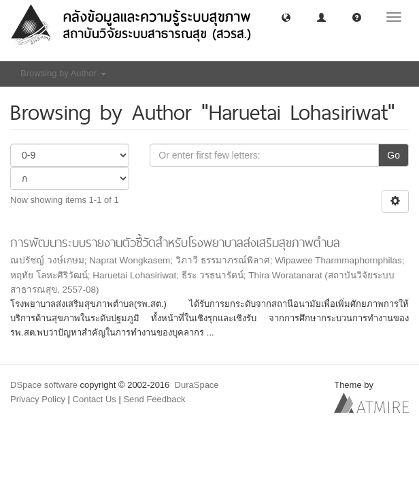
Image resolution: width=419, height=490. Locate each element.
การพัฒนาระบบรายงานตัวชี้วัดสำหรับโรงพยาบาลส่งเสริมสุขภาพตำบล (175, 242)
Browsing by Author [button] (63, 73)
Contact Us (94, 399)
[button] (286, 16)
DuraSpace (197, 385)
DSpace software (44, 385)
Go (393, 155)
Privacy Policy (37, 399)
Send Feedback (154, 399)
